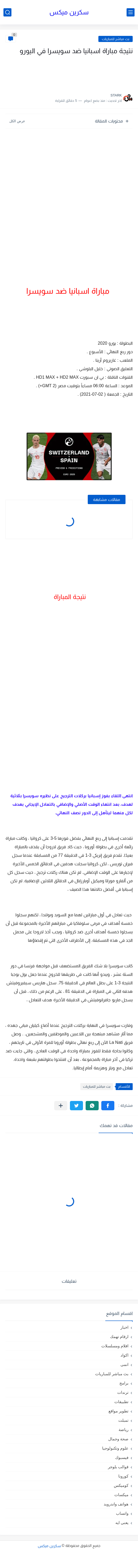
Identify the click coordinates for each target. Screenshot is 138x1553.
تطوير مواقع (118, 1411)
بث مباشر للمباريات (115, 39)
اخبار (124, 1327)
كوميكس (121, 1485)
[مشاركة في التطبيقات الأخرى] (60, 1105)
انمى (124, 1364)
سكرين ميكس (69, 12)
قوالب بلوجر (118, 1467)
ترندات (122, 1392)
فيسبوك (121, 1457)
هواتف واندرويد (116, 1504)
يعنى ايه (121, 1522)
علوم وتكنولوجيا (115, 1448)
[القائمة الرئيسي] (131, 12)
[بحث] (7, 12)
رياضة (123, 1429)
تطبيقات (121, 1401)
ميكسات (121, 1494)
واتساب (122, 1513)
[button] (107, 1105)
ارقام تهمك (119, 1336)
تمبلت (123, 1420)
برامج (123, 1383)
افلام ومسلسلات (114, 1346)
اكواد (124, 1355)
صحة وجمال (118, 1439)
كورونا (123, 1476)
